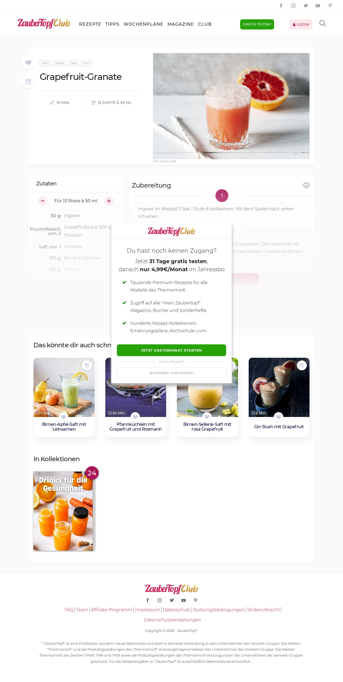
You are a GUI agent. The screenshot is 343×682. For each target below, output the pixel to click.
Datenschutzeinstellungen (172, 620)
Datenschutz (176, 609)
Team (82, 609)
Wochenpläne (143, 24)
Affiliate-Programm (111, 609)
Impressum (147, 609)
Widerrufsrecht (263, 609)
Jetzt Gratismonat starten (171, 350)
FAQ (69, 609)
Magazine (180, 24)
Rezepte (90, 24)
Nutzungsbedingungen (218, 609)
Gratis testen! (257, 24)
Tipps (112, 24)
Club (205, 24)
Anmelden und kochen (172, 373)
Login (301, 24)
